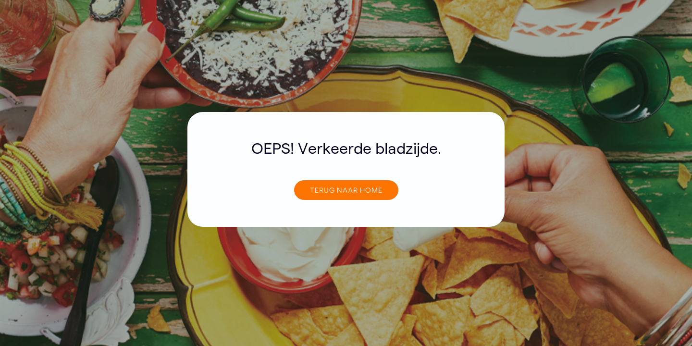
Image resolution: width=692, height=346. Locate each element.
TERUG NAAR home (346, 189)
